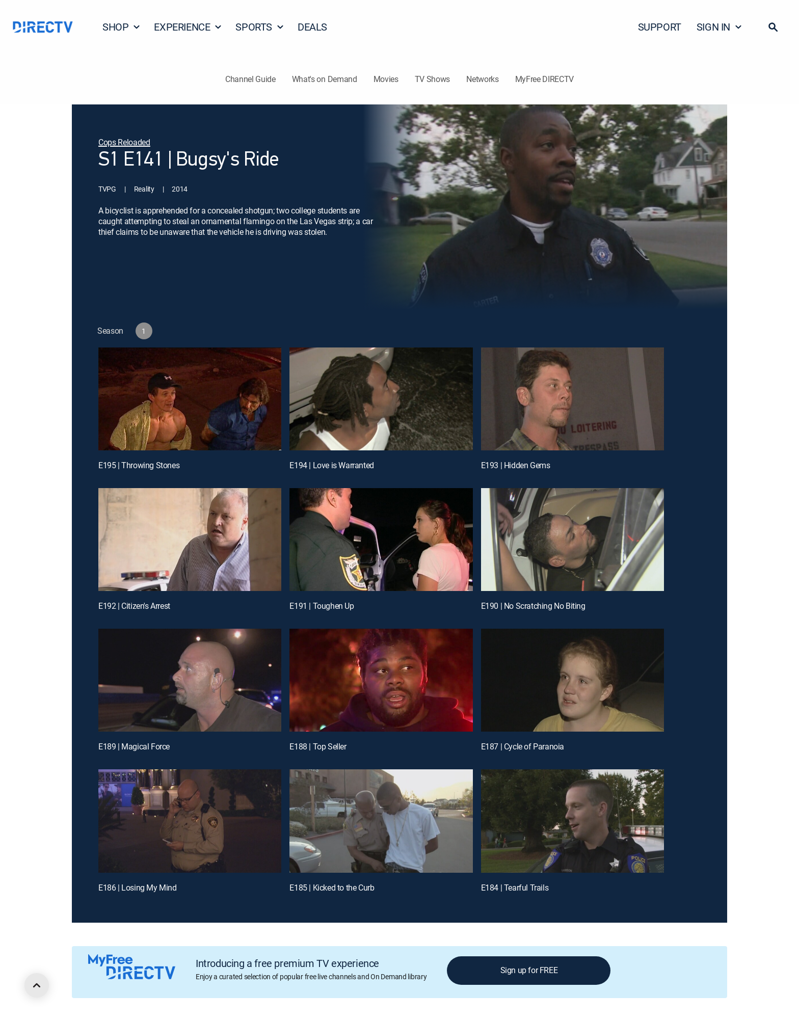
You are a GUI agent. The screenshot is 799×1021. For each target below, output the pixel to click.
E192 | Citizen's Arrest (134, 605)
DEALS (312, 27)
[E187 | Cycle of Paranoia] (572, 680)
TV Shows (432, 79)
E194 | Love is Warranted (331, 465)
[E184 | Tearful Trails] (572, 820)
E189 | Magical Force (134, 746)
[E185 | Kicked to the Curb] (380, 820)
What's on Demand (324, 79)
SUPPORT (659, 27)
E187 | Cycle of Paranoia (522, 746)
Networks (482, 79)
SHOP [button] (121, 27)
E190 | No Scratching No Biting (533, 605)
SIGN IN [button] (719, 27)
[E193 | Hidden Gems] (572, 398)
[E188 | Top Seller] (380, 680)
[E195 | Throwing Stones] (189, 398)
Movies (386, 79)
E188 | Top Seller (317, 746)
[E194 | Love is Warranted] (380, 398)
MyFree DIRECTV (544, 79)
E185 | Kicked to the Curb (331, 887)
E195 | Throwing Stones (138, 465)
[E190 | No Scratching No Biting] (572, 539)
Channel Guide (250, 79)
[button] (773, 27)
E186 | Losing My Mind (137, 887)
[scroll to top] (36, 985)
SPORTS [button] (259, 27)
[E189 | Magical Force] (189, 680)
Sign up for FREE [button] (529, 970)
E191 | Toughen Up (321, 605)
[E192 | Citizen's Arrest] (189, 539)
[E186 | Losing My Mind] (189, 820)
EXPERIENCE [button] (188, 27)
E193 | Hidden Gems (515, 465)
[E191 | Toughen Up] (380, 539)
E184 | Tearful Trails (515, 887)
